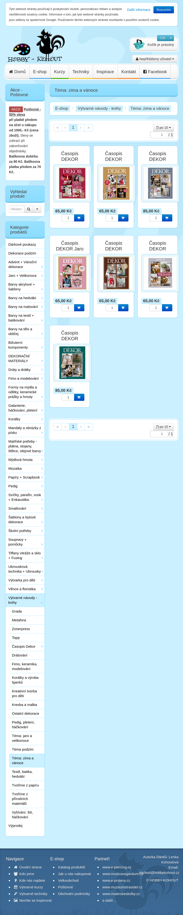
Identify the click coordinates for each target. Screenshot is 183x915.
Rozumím (164, 10)
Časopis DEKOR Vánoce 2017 (114, 248)
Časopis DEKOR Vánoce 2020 (70, 338)
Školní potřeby (19, 531)
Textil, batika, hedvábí (22, 774)
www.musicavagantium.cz (122, 874)
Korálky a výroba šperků (25, 679)
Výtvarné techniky (31, 894)
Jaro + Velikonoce (22, 275)
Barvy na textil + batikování (21, 317)
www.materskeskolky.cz (121, 894)
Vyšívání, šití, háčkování (22, 814)
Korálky (14, 419)
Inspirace (105, 71)
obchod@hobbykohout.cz (159, 873)
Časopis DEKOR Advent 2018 (69, 159)
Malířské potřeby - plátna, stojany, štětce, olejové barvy (24, 446)
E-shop (40, 71)
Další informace (138, 10)
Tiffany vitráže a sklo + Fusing (24, 555)
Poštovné (31, 109)
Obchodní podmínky (74, 894)
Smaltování (17, 508)
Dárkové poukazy (22, 244)
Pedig (12, 486)
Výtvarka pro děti (21, 580)
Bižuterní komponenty (18, 344)
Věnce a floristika (22, 589)
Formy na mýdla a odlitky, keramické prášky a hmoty (22, 392)
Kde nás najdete (29, 880)
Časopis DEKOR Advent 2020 (157, 159)
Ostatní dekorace (25, 713)
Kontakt (128, 71)
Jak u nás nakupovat (74, 874)
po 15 (163, 127)
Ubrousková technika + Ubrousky (24, 569)
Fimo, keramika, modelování (24, 666)
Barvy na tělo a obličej (20, 331)
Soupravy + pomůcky (17, 541)
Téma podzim (23, 749)
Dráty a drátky (19, 370)
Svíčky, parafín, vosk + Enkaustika (24, 497)
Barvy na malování (23, 307)
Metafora (19, 620)
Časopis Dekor (23, 646)
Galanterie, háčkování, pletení (22, 407)
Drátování (19, 655)
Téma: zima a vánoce (23, 760)
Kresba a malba (24, 705)
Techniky (80, 71)
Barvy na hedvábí (22, 298)
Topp (16, 638)
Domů (17, 71)
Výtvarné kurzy (28, 887)
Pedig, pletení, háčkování (23, 724)
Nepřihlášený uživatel (155, 59)
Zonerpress (21, 629)
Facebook (155, 71)
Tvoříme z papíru (25, 785)
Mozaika (15, 468)
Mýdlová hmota (20, 460)
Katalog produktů (71, 867)
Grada (17, 611)
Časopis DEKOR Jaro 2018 (70, 248)
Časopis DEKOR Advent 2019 (113, 159)
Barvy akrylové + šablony (21, 286)
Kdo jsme (24, 874)
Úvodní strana (28, 867)
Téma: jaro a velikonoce (22, 738)
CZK (162, 38)
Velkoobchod (68, 880)
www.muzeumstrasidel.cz (122, 887)
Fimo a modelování (23, 378)
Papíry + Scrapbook (24, 477)
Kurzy (59, 71)
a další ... (109, 900)
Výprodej (15, 826)
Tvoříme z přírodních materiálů (20, 798)
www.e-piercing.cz (116, 867)
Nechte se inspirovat (33, 900)
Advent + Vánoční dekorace (22, 264)
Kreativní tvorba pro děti (24, 693)
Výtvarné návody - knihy (22, 600)
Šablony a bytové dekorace (22, 519)
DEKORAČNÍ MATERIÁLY (19, 358)
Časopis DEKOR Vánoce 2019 (157, 248)
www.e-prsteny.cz (116, 880)
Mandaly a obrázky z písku (24, 430)
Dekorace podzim (22, 253)
